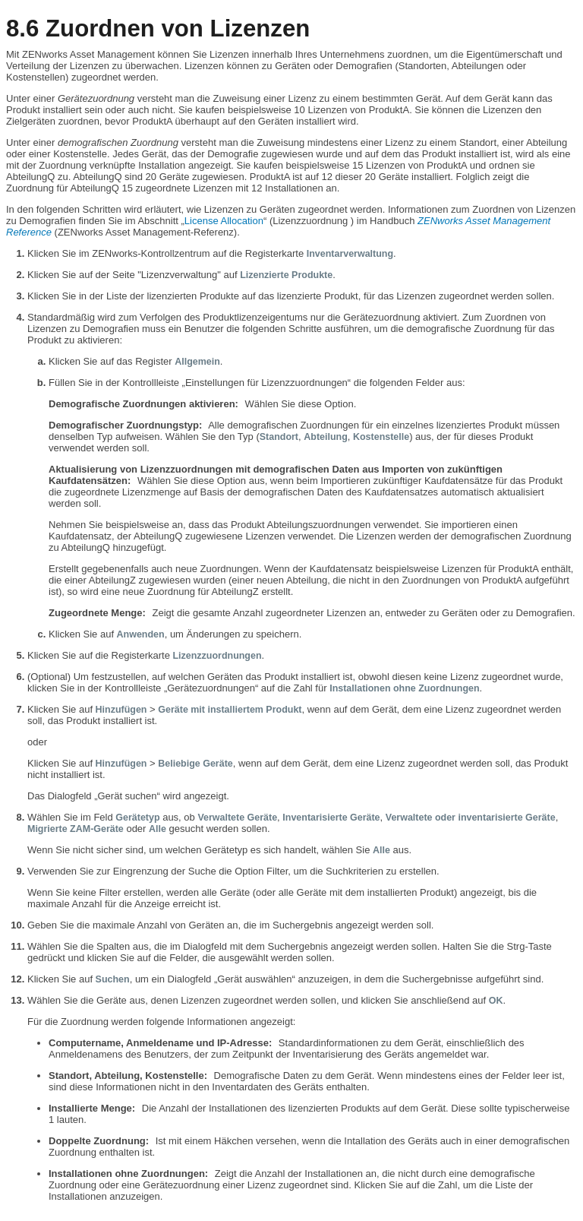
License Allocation (223, 220)
